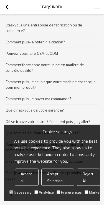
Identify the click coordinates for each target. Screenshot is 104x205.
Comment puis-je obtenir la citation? (35, 42)
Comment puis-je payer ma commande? (39, 99)
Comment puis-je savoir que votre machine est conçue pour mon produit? (51, 84)
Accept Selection (55, 177)
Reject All (88, 177)
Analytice (44, 192)
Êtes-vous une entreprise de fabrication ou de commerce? (44, 27)
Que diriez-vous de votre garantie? (35, 110)
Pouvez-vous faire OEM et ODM (32, 53)
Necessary (20, 192)
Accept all (26, 177)
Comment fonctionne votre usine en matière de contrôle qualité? (45, 67)
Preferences (69, 192)
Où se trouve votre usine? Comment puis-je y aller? (48, 121)
